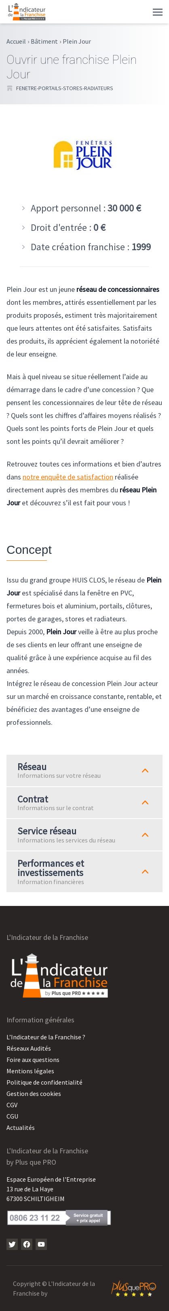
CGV (11, 1105)
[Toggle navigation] (158, 11)
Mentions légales (30, 1071)
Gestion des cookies (33, 1093)
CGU (12, 1116)
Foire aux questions (32, 1060)
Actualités (20, 1127)
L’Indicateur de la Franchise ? (45, 1037)
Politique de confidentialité (44, 1082)
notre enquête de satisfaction (68, 476)
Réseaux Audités (28, 1048)
